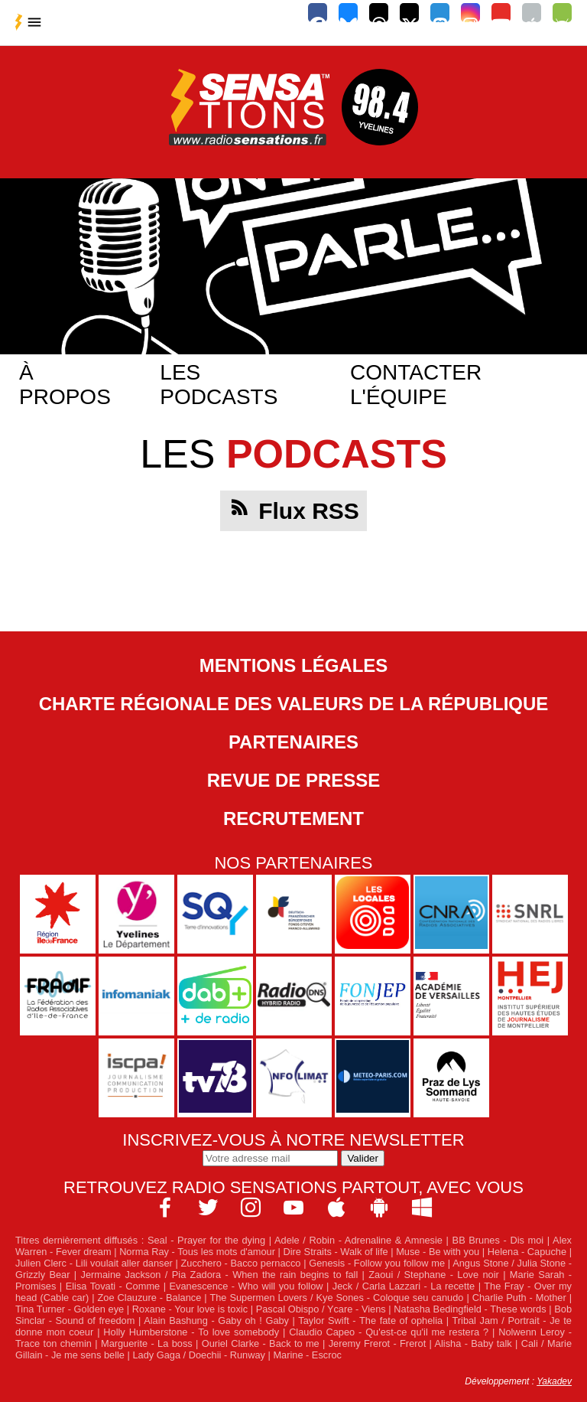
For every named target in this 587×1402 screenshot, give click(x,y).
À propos (65, 384)
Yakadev (554, 1381)
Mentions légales (293, 665)
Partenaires (293, 742)
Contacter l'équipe (416, 384)
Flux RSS (308, 510)
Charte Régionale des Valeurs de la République (294, 703)
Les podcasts (218, 384)
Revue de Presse (294, 780)
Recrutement (293, 818)
